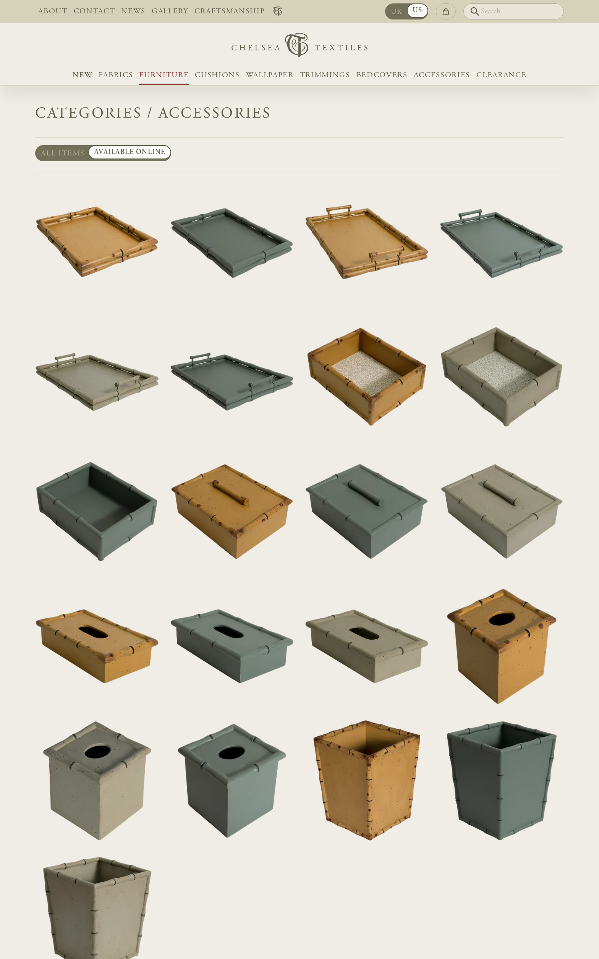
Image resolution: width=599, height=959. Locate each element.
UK (397, 12)
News (133, 11)
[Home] (299, 47)
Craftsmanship (229, 11)
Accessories (442, 75)
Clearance (501, 75)
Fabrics (116, 75)
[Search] (513, 11)
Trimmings (325, 75)
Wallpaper (270, 75)
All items (62, 153)
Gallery (170, 11)
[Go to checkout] (446, 11)
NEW (82, 75)
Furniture (164, 75)
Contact (94, 11)
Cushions (217, 75)
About (52, 11)
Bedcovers (382, 75)
